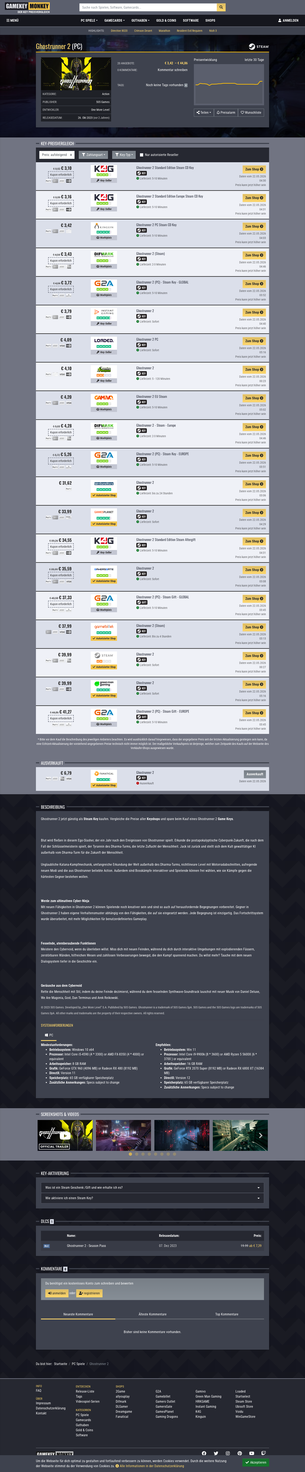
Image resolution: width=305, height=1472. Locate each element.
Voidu (239, 1412)
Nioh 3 (213, 31)
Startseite (60, 1364)
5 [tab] (156, 1154)
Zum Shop (254, 169)
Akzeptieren (255, 1462)
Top (226, 1314)
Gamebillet (163, 1396)
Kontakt (41, 1413)
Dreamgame (124, 1412)
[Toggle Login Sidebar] (288, 20)
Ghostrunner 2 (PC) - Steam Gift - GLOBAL (162, 596)
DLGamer (122, 1407)
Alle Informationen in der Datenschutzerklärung (150, 1466)
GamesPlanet (165, 1412)
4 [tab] (149, 1154)
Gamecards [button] (113, 20)
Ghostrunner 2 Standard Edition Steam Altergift (166, 539)
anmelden (57, 1293)
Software (191, 20)
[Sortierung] (57, 155)
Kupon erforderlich (61, 174)
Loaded (240, 1391)
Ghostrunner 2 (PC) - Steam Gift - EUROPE (162, 711)
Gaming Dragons (167, 1417)
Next (261, 1135)
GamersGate (164, 1407)
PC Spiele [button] (88, 20)
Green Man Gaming (208, 1396)
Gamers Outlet (165, 1401)
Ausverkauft (255, 774)
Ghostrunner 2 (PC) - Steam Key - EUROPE (162, 453)
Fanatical (122, 1417)
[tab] (152, 1187)
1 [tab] (130, 1154)
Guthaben (82, 1425)
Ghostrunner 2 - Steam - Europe (156, 425)
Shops (210, 20)
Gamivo (201, 1391)
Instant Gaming (206, 1407)
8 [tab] (174, 1154)
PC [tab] (48, 1035)
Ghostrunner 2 (145, 310)
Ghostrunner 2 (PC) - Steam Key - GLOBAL (162, 282)
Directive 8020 (119, 31)
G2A (158, 1391)
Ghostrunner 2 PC (147, 339)
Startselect (242, 1396)
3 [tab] (143, 1154)
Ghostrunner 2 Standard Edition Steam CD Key (165, 167)
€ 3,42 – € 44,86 (176, 63)
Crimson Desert (143, 31)
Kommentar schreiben (173, 70)
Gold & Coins (166, 20)
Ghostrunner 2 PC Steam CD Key (156, 224)
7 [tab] (168, 1154)
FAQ (38, 1391)
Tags (79, 1396)
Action (105, 94)
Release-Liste (85, 1391)
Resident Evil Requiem (189, 31)
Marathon (164, 31)
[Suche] (148, 7)
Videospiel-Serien (88, 1401)
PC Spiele (78, 1364)
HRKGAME (202, 1401)
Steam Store (243, 1401)
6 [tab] (162, 1154)
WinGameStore (245, 1417)
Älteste (153, 1314)
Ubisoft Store (244, 1407)
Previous (44, 1135)
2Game (120, 1391)
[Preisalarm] (226, 113)
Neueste (78, 1314)
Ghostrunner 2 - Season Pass (86, 1246)
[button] (204, 113)
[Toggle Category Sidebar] (12, 20)
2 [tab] (137, 1154)
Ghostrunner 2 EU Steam (151, 396)
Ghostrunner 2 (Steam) (150, 253)
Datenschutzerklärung (51, 1408)
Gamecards (83, 1420)
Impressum (43, 1403)
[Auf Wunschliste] (251, 113)
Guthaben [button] (139, 20)
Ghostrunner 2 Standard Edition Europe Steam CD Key (169, 196)
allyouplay (123, 1396)
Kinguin (201, 1417)
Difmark (121, 1401)
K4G (198, 1412)
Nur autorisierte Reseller (161, 155)
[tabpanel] (65, 1135)
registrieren (89, 1293)
